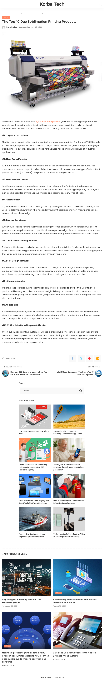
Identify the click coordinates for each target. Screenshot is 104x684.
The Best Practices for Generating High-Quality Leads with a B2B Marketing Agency (33, 467)
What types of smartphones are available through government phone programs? (69, 467)
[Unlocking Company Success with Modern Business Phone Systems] (77, 630)
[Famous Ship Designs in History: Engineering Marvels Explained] (35, 519)
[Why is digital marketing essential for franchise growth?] (26, 577)
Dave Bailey (11, 27)
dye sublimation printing (48, 121)
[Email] (97, 358)
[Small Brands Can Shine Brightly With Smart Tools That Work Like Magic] (35, 486)
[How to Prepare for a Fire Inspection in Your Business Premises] (69, 486)
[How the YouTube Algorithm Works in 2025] (35, 417)
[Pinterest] (89, 358)
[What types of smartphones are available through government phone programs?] (69, 450)
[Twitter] (81, 358)
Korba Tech (52, 4)
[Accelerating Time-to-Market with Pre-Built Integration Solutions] (77, 577)
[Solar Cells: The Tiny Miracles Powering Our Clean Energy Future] (69, 417)
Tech (6, 17)
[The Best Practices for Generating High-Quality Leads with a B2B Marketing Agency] (35, 450)
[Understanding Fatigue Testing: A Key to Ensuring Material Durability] (69, 519)
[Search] (100, 4)
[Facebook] (72, 358)
